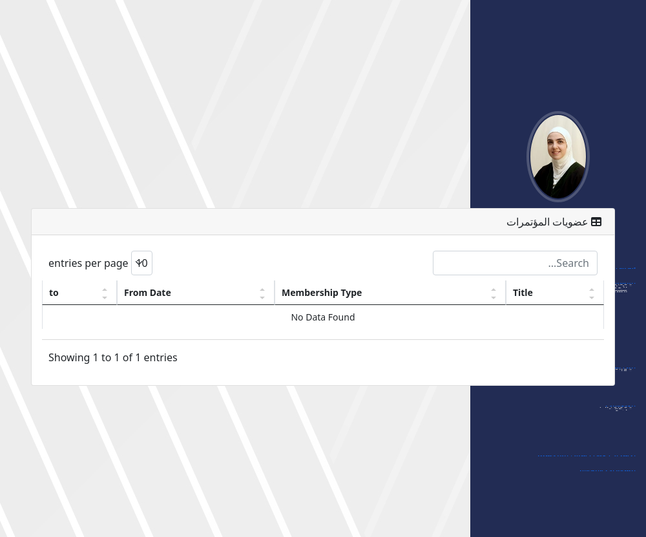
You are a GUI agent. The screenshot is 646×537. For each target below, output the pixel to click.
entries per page (100, 263)
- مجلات (619, 434)
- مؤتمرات (615, 423)
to (54, 292)
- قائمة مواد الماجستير (596, 396)
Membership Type (322, 292)
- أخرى (621, 446)
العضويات (620, 411)
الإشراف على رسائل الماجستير (586, 461)
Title (523, 292)
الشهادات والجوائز (607, 476)
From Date (147, 292)
